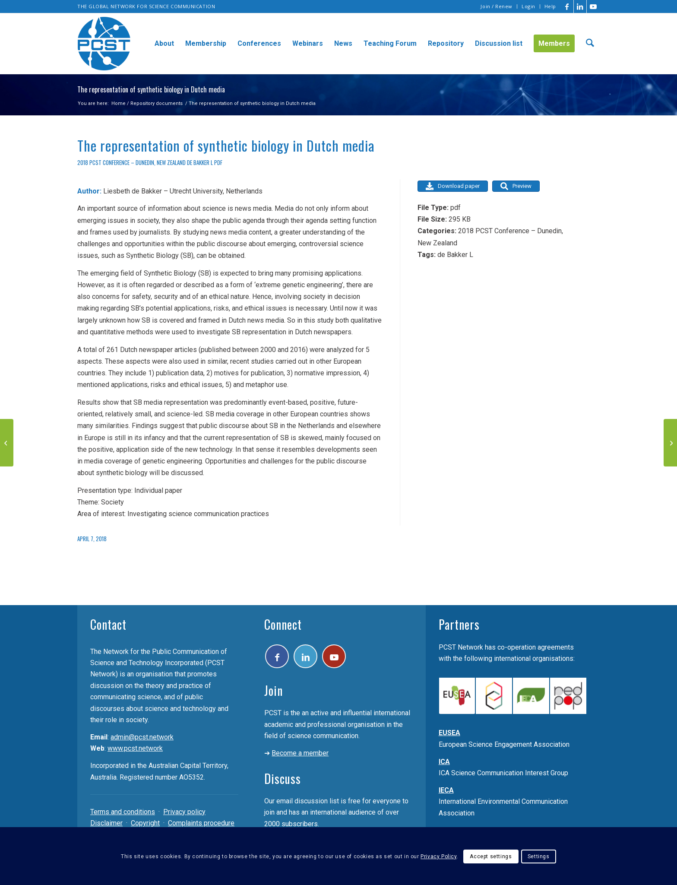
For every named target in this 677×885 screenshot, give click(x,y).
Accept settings (491, 856)
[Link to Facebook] (567, 6)
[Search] (590, 43)
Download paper (453, 186)
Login (528, 6)
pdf (218, 163)
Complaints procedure (201, 823)
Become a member (300, 753)
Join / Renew (496, 6)
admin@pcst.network (142, 737)
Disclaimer (106, 823)
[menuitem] (496, 6)
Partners (459, 624)
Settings (539, 856)
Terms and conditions (122, 812)
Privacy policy (184, 812)
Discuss (282, 778)
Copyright (145, 823)
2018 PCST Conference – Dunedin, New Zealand (131, 163)
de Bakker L (200, 163)
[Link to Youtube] (593, 6)
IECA (446, 790)
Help (550, 6)
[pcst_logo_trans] (104, 43)
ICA (444, 762)
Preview (515, 186)
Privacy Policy (438, 856)
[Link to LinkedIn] (580, 6)
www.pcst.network (135, 748)
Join (273, 690)
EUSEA (449, 733)
